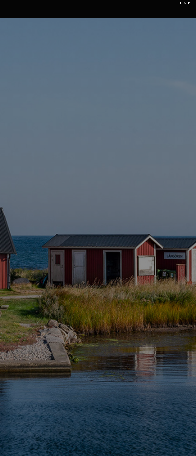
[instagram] (185, 3)
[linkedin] (189, 3)
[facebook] (180, 3)
